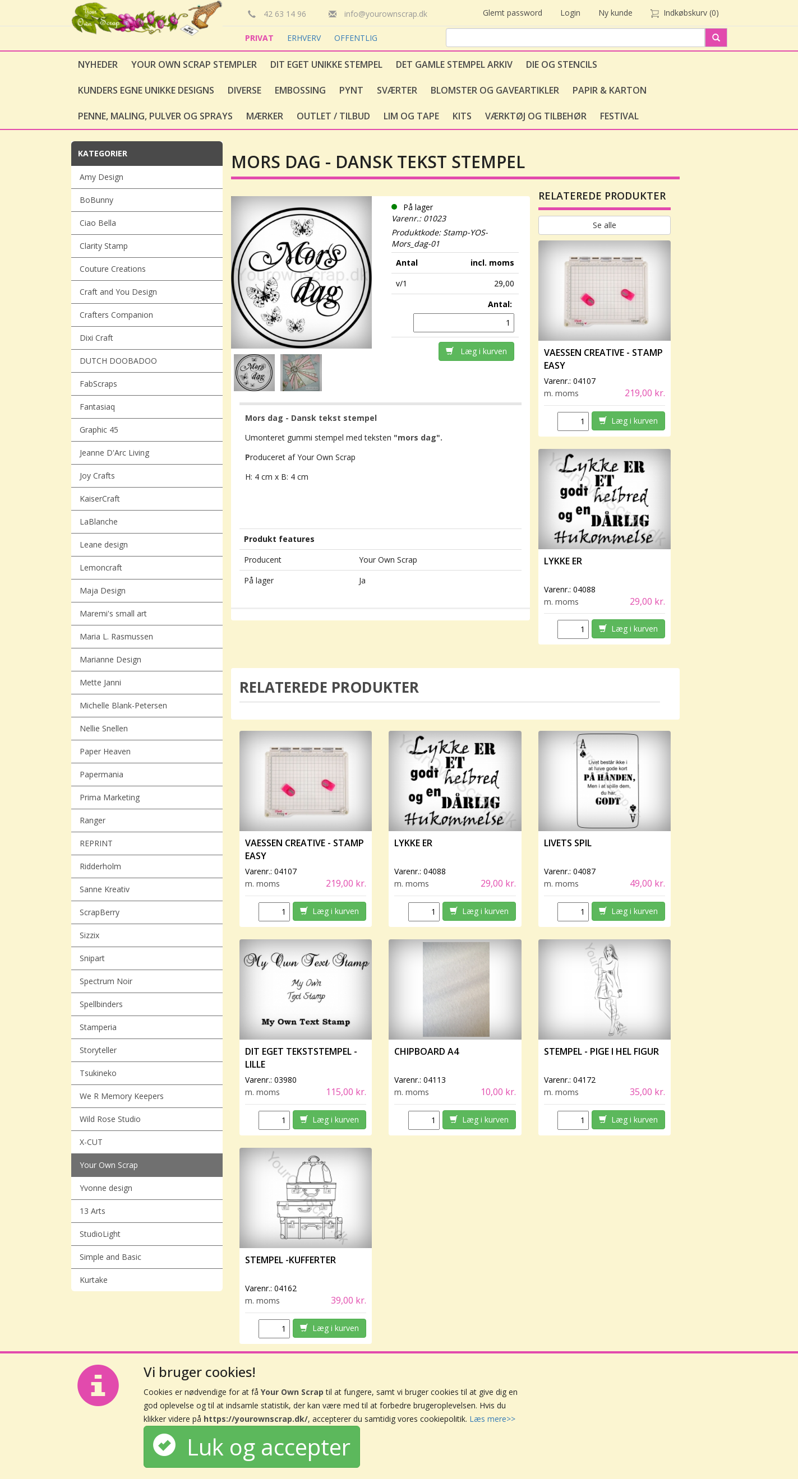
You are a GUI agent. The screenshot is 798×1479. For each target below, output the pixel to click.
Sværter (397, 90)
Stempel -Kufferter (290, 1260)
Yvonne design (106, 1188)
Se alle (604, 225)
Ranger (92, 820)
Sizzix (89, 935)
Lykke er (563, 561)
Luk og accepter (251, 1446)
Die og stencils (561, 64)
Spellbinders (101, 1004)
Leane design (104, 544)
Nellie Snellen (104, 728)
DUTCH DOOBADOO (118, 360)
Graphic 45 (99, 429)
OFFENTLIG (355, 38)
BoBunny (96, 199)
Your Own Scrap (109, 1165)
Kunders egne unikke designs (146, 90)
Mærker (264, 116)
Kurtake (94, 1279)
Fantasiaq (97, 406)
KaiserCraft (100, 498)
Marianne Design (110, 659)
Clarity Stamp (104, 245)
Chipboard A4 (426, 1051)
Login (570, 12)
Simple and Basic (110, 1256)
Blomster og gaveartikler (495, 90)
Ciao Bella (98, 222)
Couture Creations (113, 268)
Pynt (351, 90)
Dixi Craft (96, 337)
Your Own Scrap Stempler (194, 64)
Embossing (300, 90)
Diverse (244, 90)
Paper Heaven (105, 751)
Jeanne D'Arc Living (114, 452)
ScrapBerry (99, 912)
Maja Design (103, 590)
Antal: (501, 304)
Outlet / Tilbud (333, 116)
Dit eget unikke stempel (326, 64)
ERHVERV (305, 38)
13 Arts (92, 1211)
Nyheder (98, 64)
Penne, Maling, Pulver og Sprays (155, 116)
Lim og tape (411, 116)
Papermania (101, 774)
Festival (619, 116)
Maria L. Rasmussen (116, 636)
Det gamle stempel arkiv (454, 64)
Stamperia (98, 1027)
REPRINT (96, 843)
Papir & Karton (610, 90)
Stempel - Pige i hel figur (601, 1051)
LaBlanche (99, 521)
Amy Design (101, 176)
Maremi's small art (113, 613)
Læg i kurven (476, 351)
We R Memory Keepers (122, 1096)
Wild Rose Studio (110, 1119)
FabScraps (98, 383)
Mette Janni (100, 682)
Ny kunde (615, 12)
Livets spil (568, 843)
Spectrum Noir (106, 981)
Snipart (92, 958)
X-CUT (91, 1142)
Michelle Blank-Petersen (123, 705)
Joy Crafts (97, 475)
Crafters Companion (116, 314)
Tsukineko (98, 1073)
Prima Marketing (110, 797)
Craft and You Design (118, 291)
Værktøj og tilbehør (536, 116)
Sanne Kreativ (105, 889)
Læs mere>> (492, 1418)
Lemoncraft (101, 567)
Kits (462, 116)
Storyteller (98, 1050)
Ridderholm (100, 866)
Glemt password (512, 12)
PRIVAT (260, 38)
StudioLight (100, 1233)
